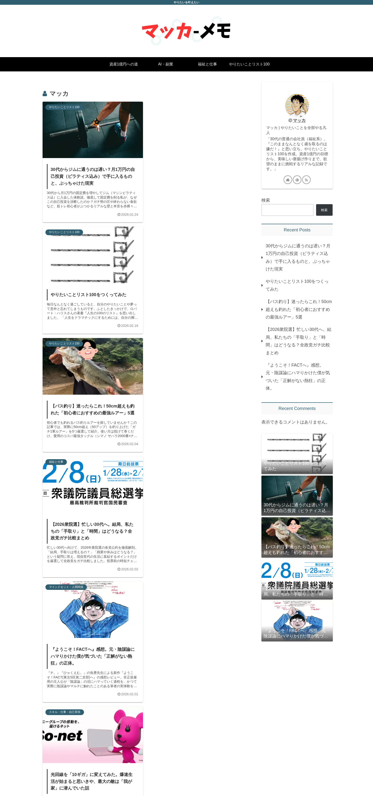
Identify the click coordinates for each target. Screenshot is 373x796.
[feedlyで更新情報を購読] (297, 179)
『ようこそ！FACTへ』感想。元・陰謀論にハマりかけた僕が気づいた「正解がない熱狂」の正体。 (298, 377)
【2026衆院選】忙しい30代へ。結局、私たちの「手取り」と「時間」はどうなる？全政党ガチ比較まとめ (298, 341)
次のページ (143, 733)
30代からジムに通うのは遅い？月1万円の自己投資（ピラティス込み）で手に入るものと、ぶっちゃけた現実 (298, 257)
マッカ (299, 120)
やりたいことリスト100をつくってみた (297, 285)
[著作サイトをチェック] (288, 179)
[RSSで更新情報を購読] (306, 179)
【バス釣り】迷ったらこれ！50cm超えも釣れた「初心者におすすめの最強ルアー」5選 (299, 309)
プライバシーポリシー (315, 782)
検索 (265, 200)
